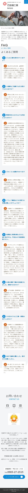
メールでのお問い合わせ (14, 477)
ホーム (2, 28)
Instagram (20, 406)
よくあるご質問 (10, 28)
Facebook (8, 406)
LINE (14, 406)
